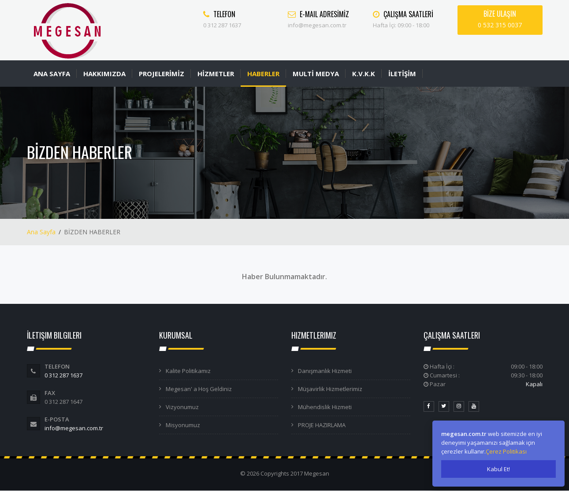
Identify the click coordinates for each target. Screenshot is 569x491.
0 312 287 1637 (63, 375)
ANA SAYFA (51, 73)
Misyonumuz (183, 425)
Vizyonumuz (182, 407)
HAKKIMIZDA (104, 73)
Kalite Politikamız (188, 371)
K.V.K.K (363, 73)
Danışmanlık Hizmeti (325, 371)
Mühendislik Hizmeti (325, 407)
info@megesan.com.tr (74, 428)
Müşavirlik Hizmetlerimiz (330, 389)
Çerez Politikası (506, 451)
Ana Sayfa (41, 232)
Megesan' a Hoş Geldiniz (199, 389)
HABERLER (263, 73)
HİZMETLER (215, 73)
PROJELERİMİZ (161, 73)
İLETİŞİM (402, 73)
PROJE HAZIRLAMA (322, 425)
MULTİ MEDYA (316, 73)
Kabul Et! (498, 469)
